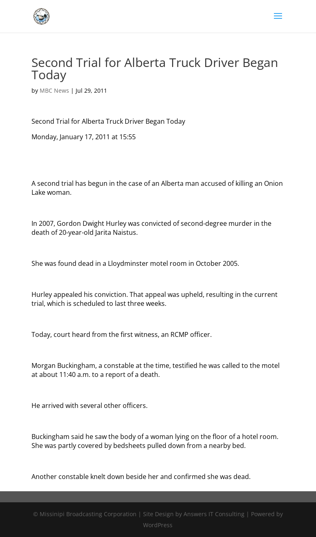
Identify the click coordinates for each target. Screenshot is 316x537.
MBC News (54, 90)
